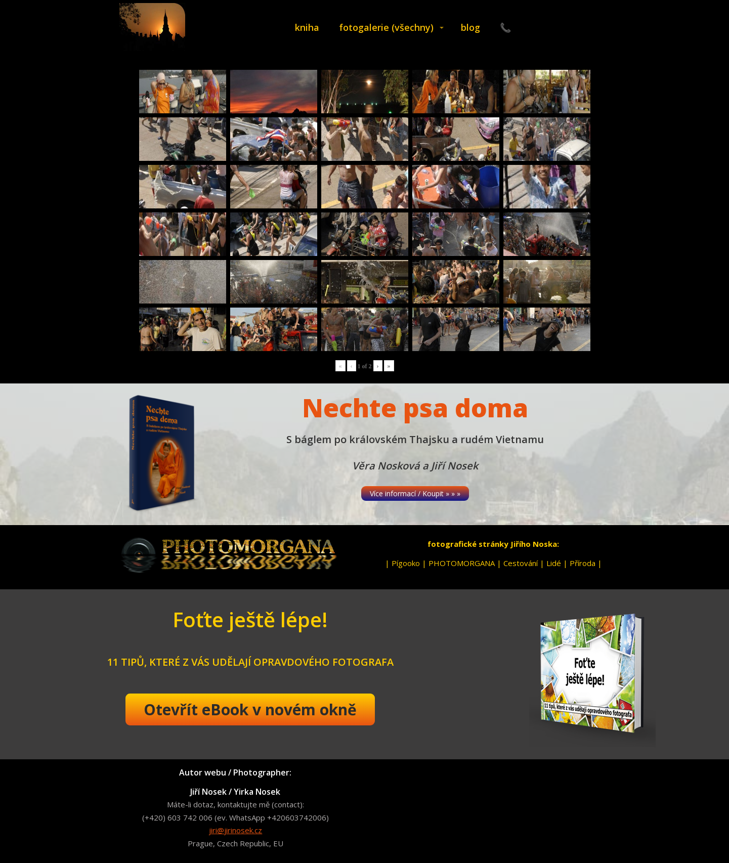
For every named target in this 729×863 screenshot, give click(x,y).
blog (470, 27)
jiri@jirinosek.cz (235, 830)
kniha (307, 27)
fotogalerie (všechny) (386, 27)
